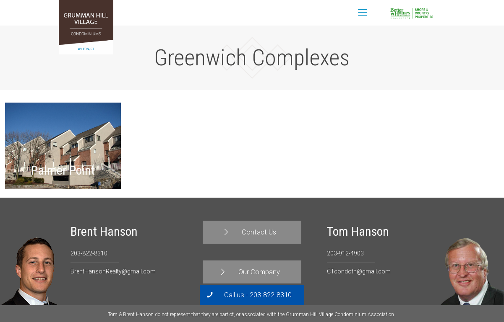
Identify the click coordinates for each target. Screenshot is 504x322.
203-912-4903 (345, 253)
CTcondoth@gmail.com (359, 271)
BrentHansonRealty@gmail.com (113, 271)
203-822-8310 (89, 253)
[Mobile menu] (362, 12)
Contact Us (432, 12)
